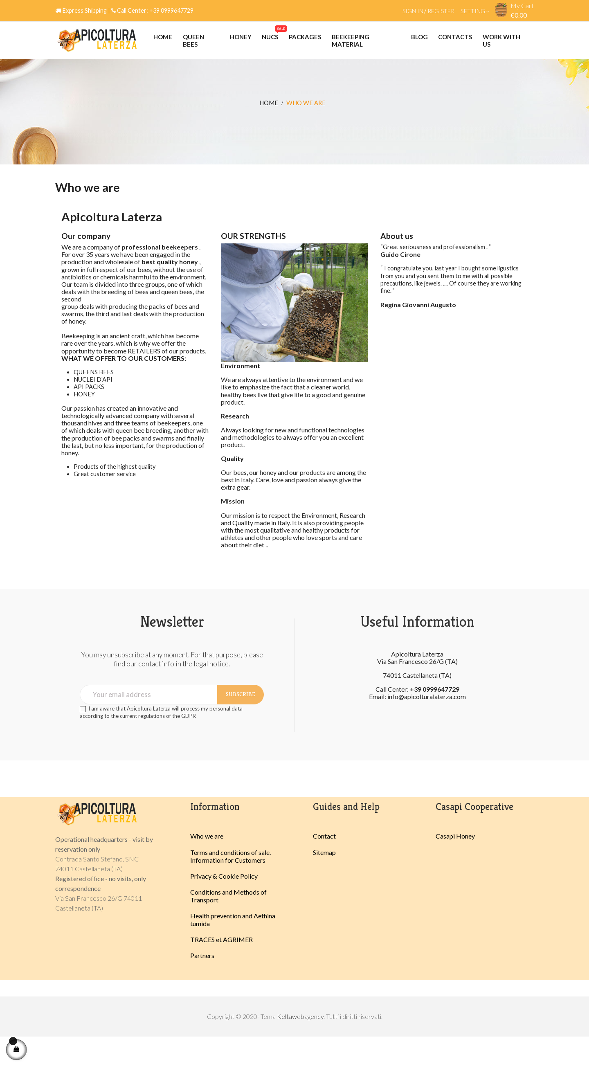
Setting (475, 10)
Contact (324, 865)
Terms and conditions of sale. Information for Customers (230, 885)
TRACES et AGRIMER (221, 969)
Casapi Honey (455, 865)
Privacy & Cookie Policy (224, 905)
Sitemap (324, 881)
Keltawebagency (300, 1046)
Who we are (206, 865)
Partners (202, 985)
